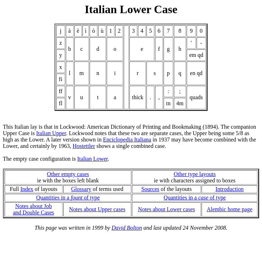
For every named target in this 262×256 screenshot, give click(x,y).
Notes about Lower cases (166, 209)
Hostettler (84, 146)
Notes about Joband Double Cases (33, 209)
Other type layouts (195, 174)
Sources (150, 189)
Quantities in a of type (68, 197)
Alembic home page (229, 209)
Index (26, 189)
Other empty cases (68, 174)
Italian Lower (92, 159)
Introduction (229, 189)
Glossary (81, 189)
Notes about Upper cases (97, 209)
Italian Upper (51, 133)
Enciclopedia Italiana (127, 140)
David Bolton (127, 228)
